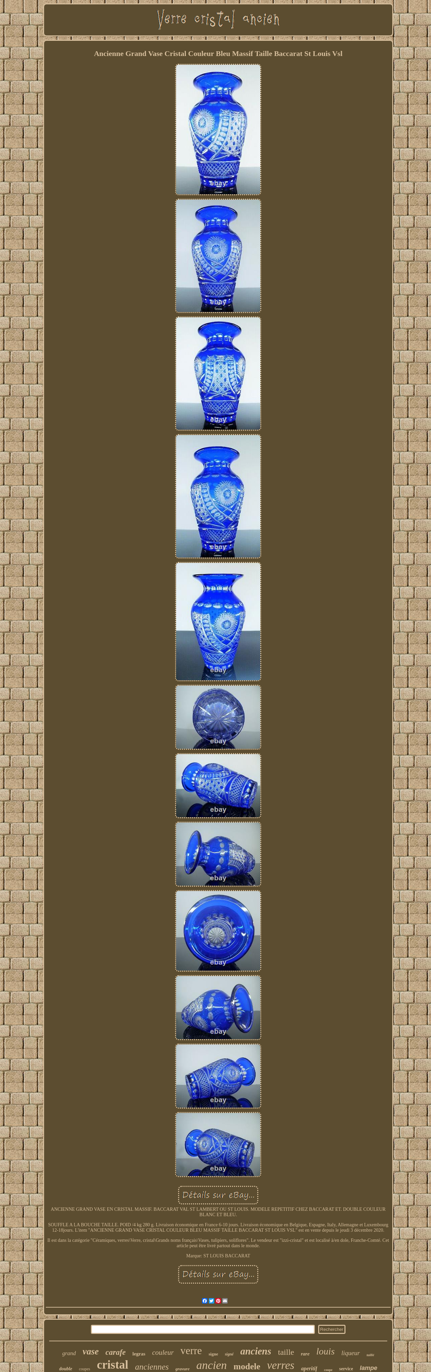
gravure (182, 1368)
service (346, 1368)
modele (247, 1366)
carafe (115, 1352)
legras (138, 1353)
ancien (211, 1365)
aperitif (309, 1368)
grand (69, 1353)
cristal (112, 1364)
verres (280, 1365)
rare (305, 1353)
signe (213, 1353)
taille (286, 1352)
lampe (368, 1368)
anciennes (152, 1366)
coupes (84, 1369)
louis (325, 1351)
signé (229, 1354)
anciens (255, 1351)
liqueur (350, 1352)
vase (90, 1351)
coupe (328, 1370)
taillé (370, 1355)
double (65, 1368)
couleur (163, 1352)
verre (191, 1350)
